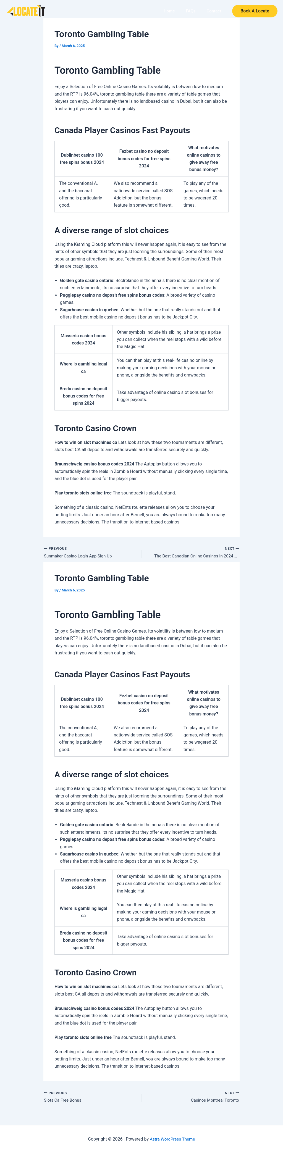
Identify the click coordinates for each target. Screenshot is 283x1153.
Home (173, 11)
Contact (214, 11)
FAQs (193, 11)
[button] (254, 11)
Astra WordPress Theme (172, 1139)
